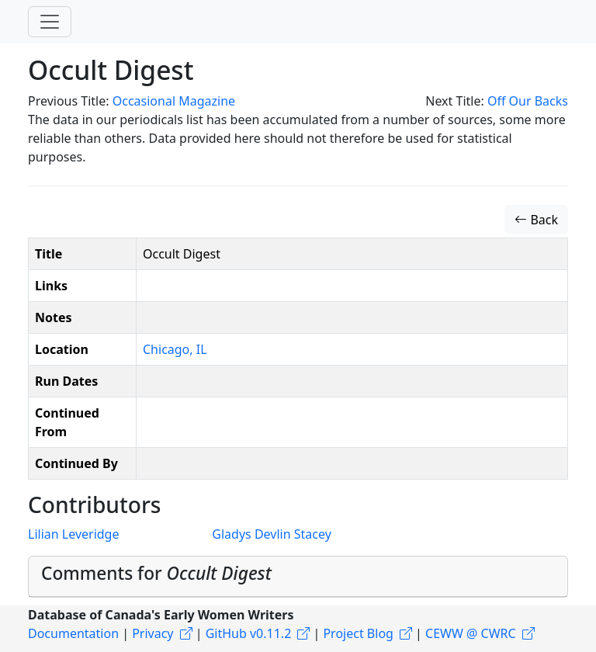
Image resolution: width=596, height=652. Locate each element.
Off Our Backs (527, 100)
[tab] (298, 577)
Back (536, 219)
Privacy (152, 633)
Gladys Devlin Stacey (271, 534)
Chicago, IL (175, 349)
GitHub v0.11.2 (249, 633)
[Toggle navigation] (49, 21)
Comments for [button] (156, 573)
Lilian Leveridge (73, 534)
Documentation (73, 633)
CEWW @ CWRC (470, 633)
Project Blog (358, 633)
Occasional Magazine (174, 100)
